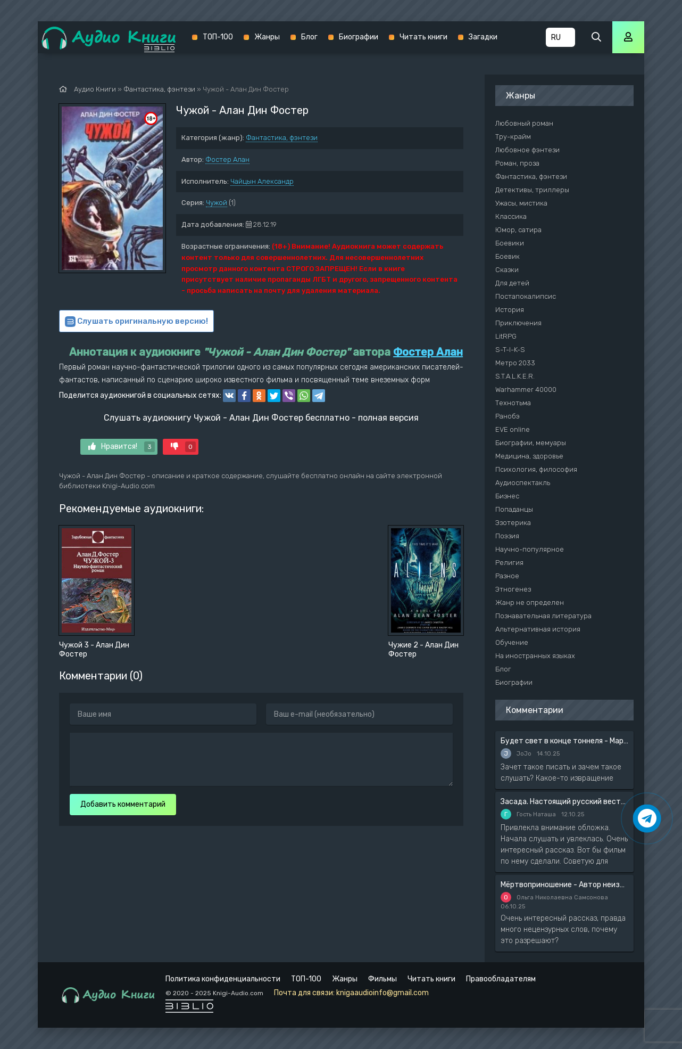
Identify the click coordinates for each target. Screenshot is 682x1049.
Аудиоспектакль (522, 483)
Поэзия (507, 536)
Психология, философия (536, 469)
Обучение (511, 642)
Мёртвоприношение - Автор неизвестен (564, 884)
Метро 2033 (515, 363)
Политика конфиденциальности (222, 979)
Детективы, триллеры (532, 190)
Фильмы (382, 979)
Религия (509, 563)
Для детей (512, 283)
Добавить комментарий (122, 804)
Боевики (509, 243)
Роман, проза (517, 163)
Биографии (358, 37)
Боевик (507, 256)
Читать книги (423, 37)
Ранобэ (507, 416)
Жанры (267, 37)
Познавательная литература (543, 616)
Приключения (518, 323)
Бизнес (507, 496)
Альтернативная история (537, 629)
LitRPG (506, 336)
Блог (309, 37)
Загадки (483, 37)
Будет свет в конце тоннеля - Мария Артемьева (564, 740)
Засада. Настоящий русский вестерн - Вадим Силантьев (564, 801)
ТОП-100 (218, 37)
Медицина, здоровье (529, 456)
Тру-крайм (513, 137)
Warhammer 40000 (525, 390)
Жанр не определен (529, 603)
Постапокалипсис (525, 296)
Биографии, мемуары (530, 443)
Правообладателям (501, 979)
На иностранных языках (535, 656)
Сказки (507, 270)
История (509, 310)
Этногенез (513, 589)
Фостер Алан (227, 159)
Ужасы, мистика (521, 203)
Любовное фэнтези (527, 150)
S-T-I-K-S (510, 350)
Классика (511, 216)
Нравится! (121, 446)
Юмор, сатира (518, 230)
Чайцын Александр (262, 181)
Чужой (216, 203)
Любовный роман (524, 123)
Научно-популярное (529, 549)
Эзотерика (513, 523)
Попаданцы (514, 509)
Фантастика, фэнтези (282, 138)
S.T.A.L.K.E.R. (515, 376)
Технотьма (513, 403)
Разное (507, 576)
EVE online (512, 429)
